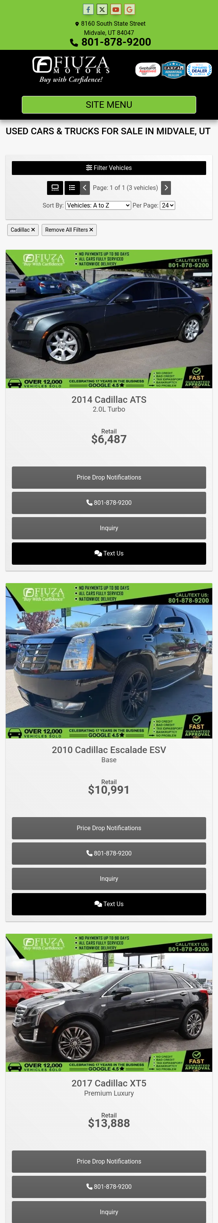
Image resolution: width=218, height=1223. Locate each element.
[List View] (72, 188)
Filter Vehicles (109, 167)
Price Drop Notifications (108, 477)
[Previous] (85, 188)
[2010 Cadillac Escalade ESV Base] (109, 660)
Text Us (109, 553)
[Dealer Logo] (70, 70)
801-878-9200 (116, 42)
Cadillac (23, 230)
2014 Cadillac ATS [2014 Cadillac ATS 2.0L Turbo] (109, 404)
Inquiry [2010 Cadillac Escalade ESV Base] (109, 878)
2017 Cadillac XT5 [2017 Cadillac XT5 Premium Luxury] (109, 1087)
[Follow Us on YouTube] (116, 9)
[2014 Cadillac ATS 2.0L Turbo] (109, 318)
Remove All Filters (69, 230)
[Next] (166, 188)
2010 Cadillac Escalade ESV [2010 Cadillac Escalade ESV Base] (109, 754)
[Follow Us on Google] (129, 9)
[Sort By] (98, 205)
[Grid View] (55, 188)
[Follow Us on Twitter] (102, 9)
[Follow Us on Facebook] (88, 9)
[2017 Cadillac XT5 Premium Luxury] (109, 1002)
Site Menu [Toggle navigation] (109, 104)
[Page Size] (167, 205)
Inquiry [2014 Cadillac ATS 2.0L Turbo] (109, 528)
